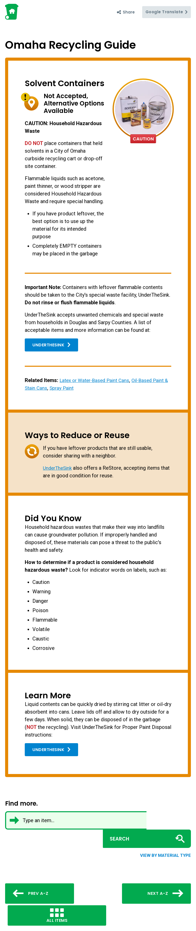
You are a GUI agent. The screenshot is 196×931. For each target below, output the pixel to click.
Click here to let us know (39, 922)
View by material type (165, 836)
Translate (166, 12)
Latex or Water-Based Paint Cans (96, 380)
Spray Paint (67, 388)
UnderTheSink (52, 345)
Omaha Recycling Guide (80, 44)
